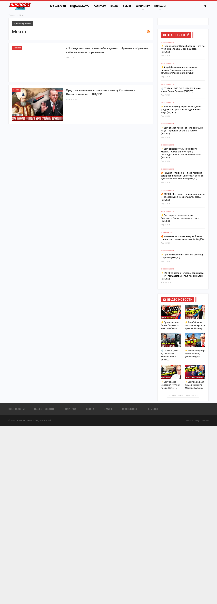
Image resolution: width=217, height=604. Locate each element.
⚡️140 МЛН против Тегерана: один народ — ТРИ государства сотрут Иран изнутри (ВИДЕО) (182, 276)
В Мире (127, 6)
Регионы (159, 6)
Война (115, 6)
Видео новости (80, 6)
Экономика (142, 6)
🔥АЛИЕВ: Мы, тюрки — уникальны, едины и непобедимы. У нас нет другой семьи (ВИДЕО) (183, 197)
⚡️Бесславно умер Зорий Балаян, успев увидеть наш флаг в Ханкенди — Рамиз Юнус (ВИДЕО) (181, 109)
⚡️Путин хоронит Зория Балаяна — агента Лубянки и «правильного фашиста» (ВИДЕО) (182, 49)
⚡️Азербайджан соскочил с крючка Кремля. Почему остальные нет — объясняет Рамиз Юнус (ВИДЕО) (179, 70)
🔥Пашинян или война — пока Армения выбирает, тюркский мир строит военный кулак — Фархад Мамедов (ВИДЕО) (182, 176)
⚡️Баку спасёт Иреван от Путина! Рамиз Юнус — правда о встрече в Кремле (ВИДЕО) (182, 131)
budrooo (205, 420)
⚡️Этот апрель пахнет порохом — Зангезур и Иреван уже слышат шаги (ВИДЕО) (180, 218)
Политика (100, 6)
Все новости (58, 6)
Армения (17, 48)
